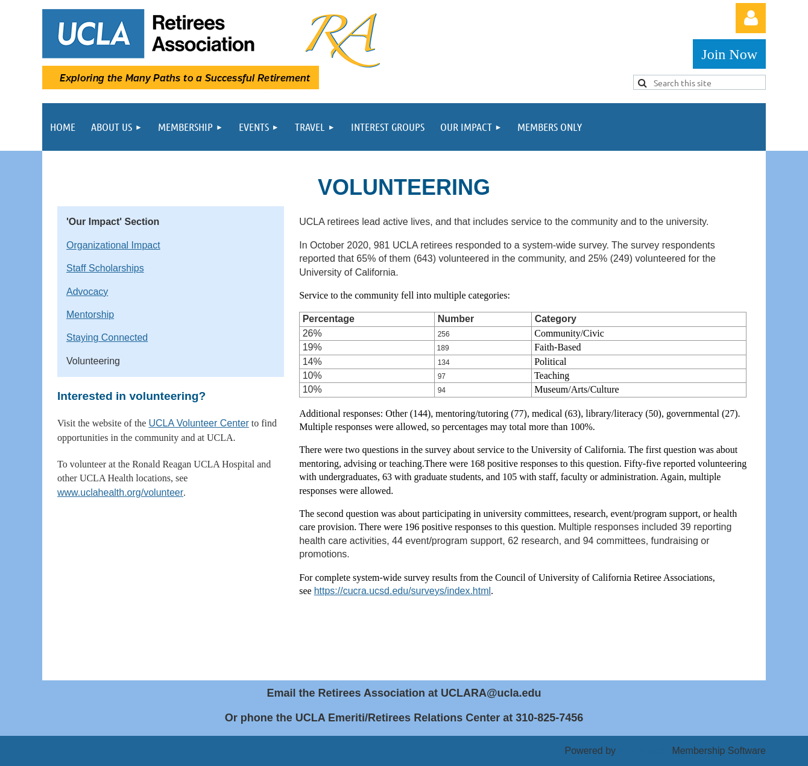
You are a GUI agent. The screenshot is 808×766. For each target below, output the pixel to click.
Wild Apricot (643, 750)
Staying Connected (107, 337)
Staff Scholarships (105, 268)
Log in (751, 18)
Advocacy (87, 291)
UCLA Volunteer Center (198, 423)
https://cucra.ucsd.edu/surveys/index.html (402, 591)
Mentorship (90, 314)
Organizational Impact (113, 245)
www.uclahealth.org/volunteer (120, 492)
